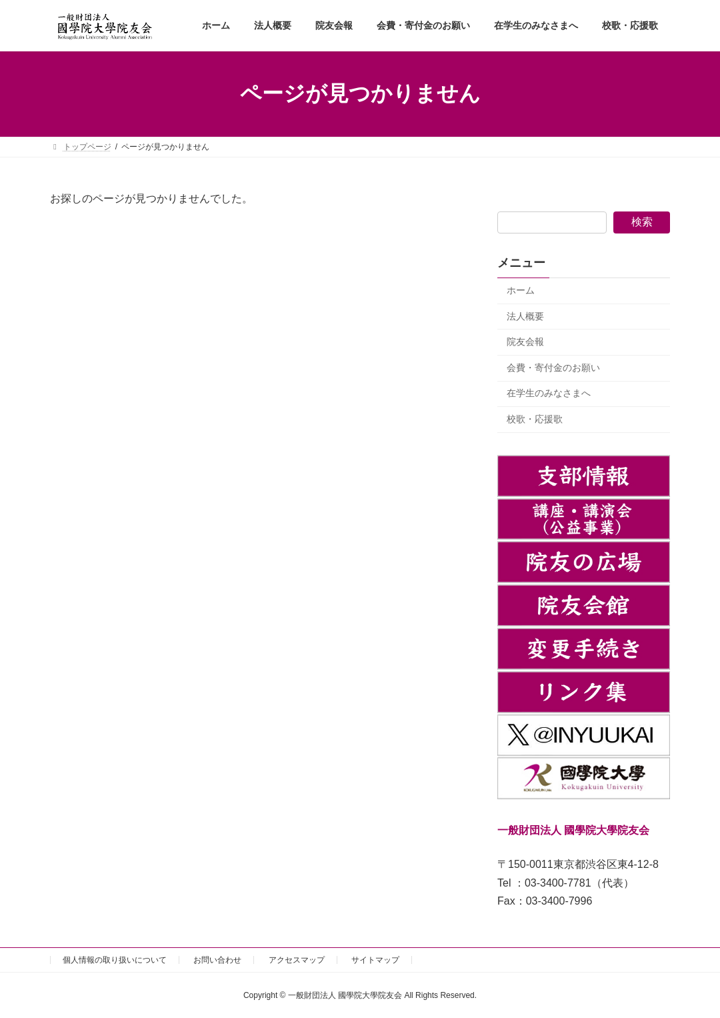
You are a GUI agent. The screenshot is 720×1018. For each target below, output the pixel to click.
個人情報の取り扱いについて (115, 960)
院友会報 (525, 341)
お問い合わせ (217, 960)
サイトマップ (375, 960)
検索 (642, 221)
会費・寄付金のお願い (553, 367)
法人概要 (525, 315)
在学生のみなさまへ (549, 393)
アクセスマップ (297, 960)
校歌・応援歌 (535, 419)
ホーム (521, 290)
